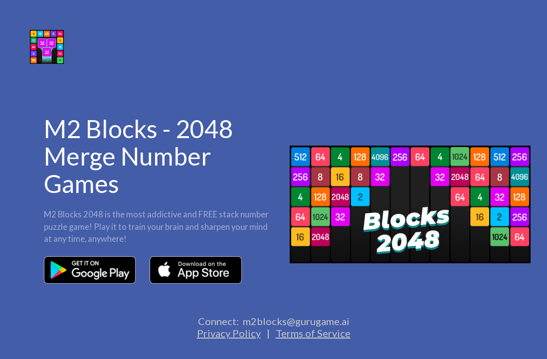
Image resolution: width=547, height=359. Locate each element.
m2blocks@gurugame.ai (296, 321)
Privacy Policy (229, 333)
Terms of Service (313, 333)
